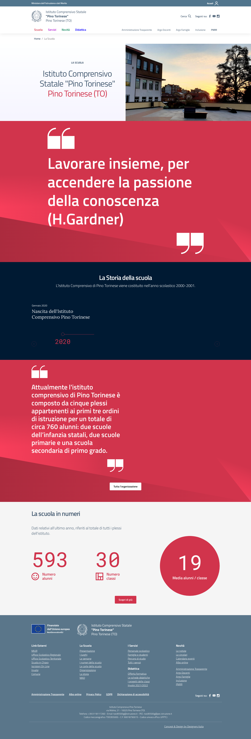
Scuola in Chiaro (39, 662)
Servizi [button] (52, 30)
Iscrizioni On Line (40, 666)
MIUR (34, 651)
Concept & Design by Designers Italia (184, 726)
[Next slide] (217, 343)
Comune (35, 674)
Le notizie (181, 651)
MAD (82, 678)
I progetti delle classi (139, 681)
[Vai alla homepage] (36, 16)
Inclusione (200, 30)
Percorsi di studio (137, 658)
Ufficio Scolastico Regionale (46, 655)
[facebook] (209, 16)
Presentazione (87, 651)
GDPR (109, 694)
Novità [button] (66, 30)
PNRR (214, 30)
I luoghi (83, 655)
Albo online (182, 662)
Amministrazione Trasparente (137, 30)
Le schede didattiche (139, 677)
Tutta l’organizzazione (125, 486)
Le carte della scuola (90, 666)
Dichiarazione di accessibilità (133, 694)
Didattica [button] (80, 30)
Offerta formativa (137, 674)
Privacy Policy (93, 694)
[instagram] (218, 16)
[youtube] (214, 16)
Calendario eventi (185, 658)
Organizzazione (88, 670)
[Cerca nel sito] (186, 16)
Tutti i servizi (134, 662)
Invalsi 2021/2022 (138, 685)
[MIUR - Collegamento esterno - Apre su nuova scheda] (49, 3)
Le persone (85, 658)
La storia (84, 674)
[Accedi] (213, 3)
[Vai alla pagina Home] (37, 39)
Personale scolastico (139, 651)
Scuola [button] (38, 30)
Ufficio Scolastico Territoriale (46, 658)
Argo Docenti (164, 30)
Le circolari (181, 655)
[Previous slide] (34, 343)
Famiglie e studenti (138, 655)
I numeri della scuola (90, 662)
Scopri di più (125, 600)
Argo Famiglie (183, 30)
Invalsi (34, 670)
